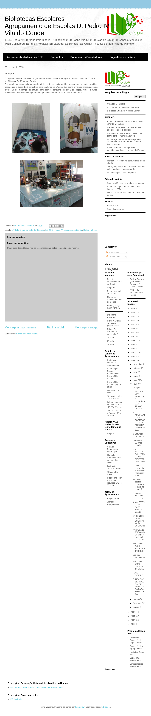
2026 (133, 308)
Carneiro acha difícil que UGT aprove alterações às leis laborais (124, 128)
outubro (137, 368)
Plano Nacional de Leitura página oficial (114, 323)
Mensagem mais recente (20, 327)
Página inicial (55, 327)
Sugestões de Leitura (122, 57)
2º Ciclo (15, 230)
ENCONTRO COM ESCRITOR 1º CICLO (138, 547)
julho (135, 372)
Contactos (56, 57)
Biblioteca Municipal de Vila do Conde (115, 281)
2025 (133, 312)
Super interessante (115, 209)
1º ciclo (110, 337)
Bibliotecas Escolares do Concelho (123, 107)
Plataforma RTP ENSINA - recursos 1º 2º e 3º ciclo (114, 481)
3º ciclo (110, 344)
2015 (133, 352)
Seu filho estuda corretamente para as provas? (138, 484)
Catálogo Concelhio (116, 104)
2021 (133, 328)
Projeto (110, 434)
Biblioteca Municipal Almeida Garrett (123, 111)
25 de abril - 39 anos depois (137, 442)
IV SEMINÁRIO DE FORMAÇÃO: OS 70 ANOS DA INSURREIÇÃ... (138, 421)
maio (135, 380)
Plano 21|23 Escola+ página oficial (114, 384)
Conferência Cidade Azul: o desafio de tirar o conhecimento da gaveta (124, 134)
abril (135, 384)
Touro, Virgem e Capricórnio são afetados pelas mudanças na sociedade (126, 167)
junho (136, 376)
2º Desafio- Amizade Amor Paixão (136, 292)
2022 (133, 324)
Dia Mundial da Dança (138, 435)
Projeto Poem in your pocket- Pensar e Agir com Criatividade (137, 283)
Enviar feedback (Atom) (27, 334)
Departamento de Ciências (32, 230)
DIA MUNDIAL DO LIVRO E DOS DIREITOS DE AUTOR (138, 455)
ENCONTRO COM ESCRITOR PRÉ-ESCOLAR (138, 521)
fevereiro (137, 603)
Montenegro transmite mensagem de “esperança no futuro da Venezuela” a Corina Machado (124, 141)
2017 (133, 344)
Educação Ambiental (73, 230)
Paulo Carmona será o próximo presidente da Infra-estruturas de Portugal (126, 148)
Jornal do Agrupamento (113, 503)
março (136, 599)
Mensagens (113, 252)
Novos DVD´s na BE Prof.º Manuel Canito (138, 507)
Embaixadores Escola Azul (136, 665)
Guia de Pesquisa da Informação (112, 449)
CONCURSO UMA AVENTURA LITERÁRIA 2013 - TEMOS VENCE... (138, 400)
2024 (133, 316)
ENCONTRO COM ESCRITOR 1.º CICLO (138, 565)
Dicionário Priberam (111, 316)
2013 (133, 360)
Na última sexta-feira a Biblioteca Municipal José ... (138, 470)
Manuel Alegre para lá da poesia (121, 172)
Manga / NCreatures (138, 556)
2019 (133, 336)
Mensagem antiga (86, 327)
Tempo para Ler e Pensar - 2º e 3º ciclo (114, 413)
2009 (133, 624)
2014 (133, 356)
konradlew (79, 707)
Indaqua (136, 387)
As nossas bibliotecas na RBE (25, 57)
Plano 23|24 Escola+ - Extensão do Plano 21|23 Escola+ (112, 373)
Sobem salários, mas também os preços (125, 183)
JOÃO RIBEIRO (137, 574)
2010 (133, 620)
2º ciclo (110, 341)
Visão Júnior (112, 206)
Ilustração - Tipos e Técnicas (115, 467)
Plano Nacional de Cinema (114, 292)
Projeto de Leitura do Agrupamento (113, 362)
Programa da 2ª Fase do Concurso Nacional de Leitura (138, 535)
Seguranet (112, 287)
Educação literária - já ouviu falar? (112, 331)
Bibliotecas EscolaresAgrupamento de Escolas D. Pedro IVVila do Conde (57, 25)
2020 (133, 332)
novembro (138, 364)
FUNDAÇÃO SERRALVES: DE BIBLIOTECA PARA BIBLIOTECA (138, 586)
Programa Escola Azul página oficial (136, 640)
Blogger (106, 707)
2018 (133, 340)
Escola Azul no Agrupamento (136, 647)
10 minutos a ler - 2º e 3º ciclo (114, 397)
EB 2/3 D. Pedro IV (53, 230)
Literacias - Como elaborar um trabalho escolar (114, 459)
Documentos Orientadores (86, 57)
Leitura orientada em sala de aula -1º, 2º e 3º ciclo (115, 404)
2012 (133, 612)
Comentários (113, 256)
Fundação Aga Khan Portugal (113, 306)
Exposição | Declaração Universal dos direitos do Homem (36, 687)
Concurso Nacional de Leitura (138, 495)
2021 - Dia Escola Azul (135, 659)
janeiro (136, 607)
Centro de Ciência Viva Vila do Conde (114, 299)
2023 (133, 320)
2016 (133, 348)
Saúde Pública (90, 230)
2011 (133, 616)
